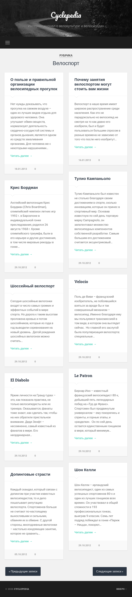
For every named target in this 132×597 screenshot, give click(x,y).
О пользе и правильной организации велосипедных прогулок (33, 84)
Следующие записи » (109, 571)
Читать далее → (21, 156)
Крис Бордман (24, 187)
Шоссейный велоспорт (32, 285)
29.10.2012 (85, 263)
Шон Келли (85, 469)
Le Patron (83, 375)
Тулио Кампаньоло (92, 178)
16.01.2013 (85, 160)
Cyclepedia (66, 15)
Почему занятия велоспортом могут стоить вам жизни (93, 84)
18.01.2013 (21, 168)
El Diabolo (19, 380)
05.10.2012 (21, 554)
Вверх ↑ (121, 589)
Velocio (81, 281)
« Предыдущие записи (23, 571)
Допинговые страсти (30, 474)
